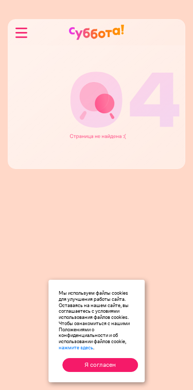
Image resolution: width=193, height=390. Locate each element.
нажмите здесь (76, 347)
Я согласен (100, 365)
